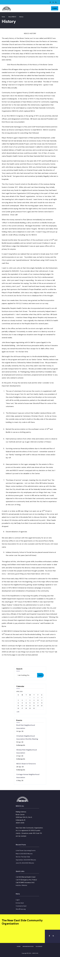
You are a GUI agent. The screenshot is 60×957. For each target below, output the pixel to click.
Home (3, 17)
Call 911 (18, 880)
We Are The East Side (23, 857)
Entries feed (20, 903)
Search (40, 675)
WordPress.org (20, 909)
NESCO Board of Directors (26, 764)
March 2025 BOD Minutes (24, 854)
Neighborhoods (28, 946)
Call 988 (18, 877)
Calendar (39, 946)
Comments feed (21, 906)
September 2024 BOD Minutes (26, 860)
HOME (19, 946)
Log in (18, 900)
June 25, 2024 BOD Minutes (25, 863)
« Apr (17, 712)
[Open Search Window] (55, 2)
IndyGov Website (21, 885)
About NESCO (12, 17)
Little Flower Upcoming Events (25, 850)
